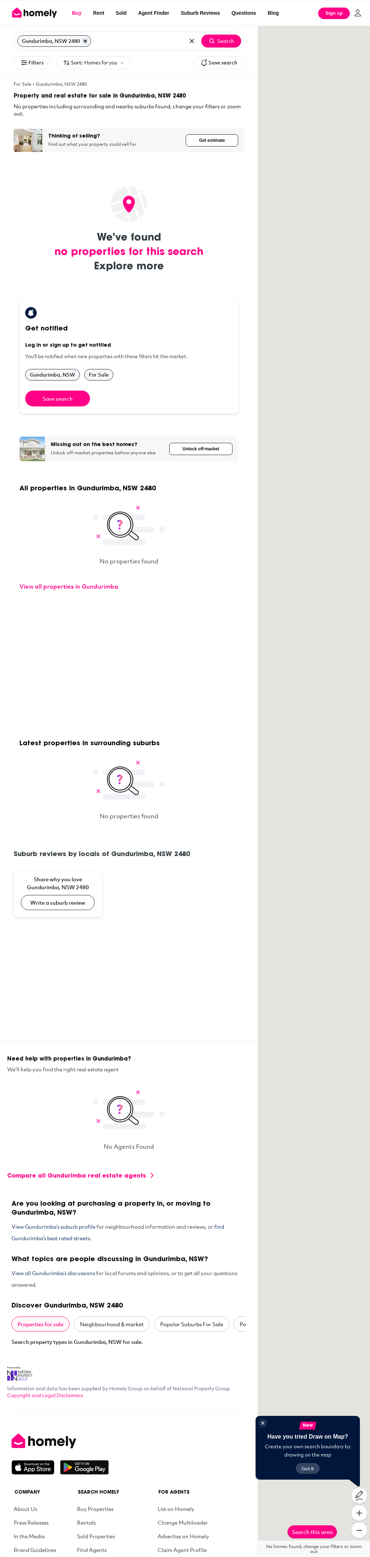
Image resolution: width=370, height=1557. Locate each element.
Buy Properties (95, 1508)
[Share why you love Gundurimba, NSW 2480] (58, 894)
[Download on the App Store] (36, 1467)
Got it (308, 1468)
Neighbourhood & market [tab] (112, 1324)
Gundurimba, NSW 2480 (61, 84)
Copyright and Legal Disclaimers (45, 1395)
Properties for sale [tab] (40, 1324)
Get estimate (212, 140)
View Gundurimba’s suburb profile (53, 1226)
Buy (76, 13)
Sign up (334, 13)
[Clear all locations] (191, 41)
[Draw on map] (359, 1496)
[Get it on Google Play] (84, 1467)
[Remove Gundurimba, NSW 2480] (85, 41)
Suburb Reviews (200, 13)
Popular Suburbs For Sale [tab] (191, 1324)
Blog (273, 13)
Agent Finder (153, 13)
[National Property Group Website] (19, 1371)
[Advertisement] (128, 665)
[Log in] (358, 13)
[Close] (262, 1423)
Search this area (312, 1531)
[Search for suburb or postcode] (138, 41)
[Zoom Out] (359, 1530)
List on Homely (176, 1508)
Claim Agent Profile (182, 1549)
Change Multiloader (183, 1522)
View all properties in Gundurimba (68, 586)
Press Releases (31, 1522)
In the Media (29, 1536)
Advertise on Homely (183, 1536)
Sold (121, 13)
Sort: (93, 63)
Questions (243, 13)
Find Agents (92, 1549)
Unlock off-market (200, 448)
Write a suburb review (57, 902)
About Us (25, 1508)
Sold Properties (96, 1536)
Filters (32, 62)
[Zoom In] (359, 1513)
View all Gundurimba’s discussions (53, 1273)
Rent (98, 13)
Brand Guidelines (35, 1549)
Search (221, 41)
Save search (218, 62)
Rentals (86, 1522)
